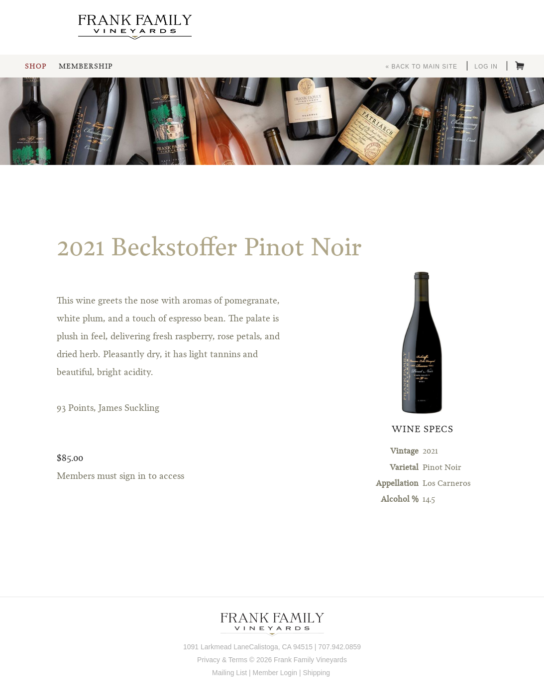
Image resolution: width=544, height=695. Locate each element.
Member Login (275, 673)
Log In (486, 66)
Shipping (316, 673)
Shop (35, 66)
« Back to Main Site (421, 66)
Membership (85, 66)
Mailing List (229, 673)
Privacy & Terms (222, 660)
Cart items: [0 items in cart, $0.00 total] (519, 65)
